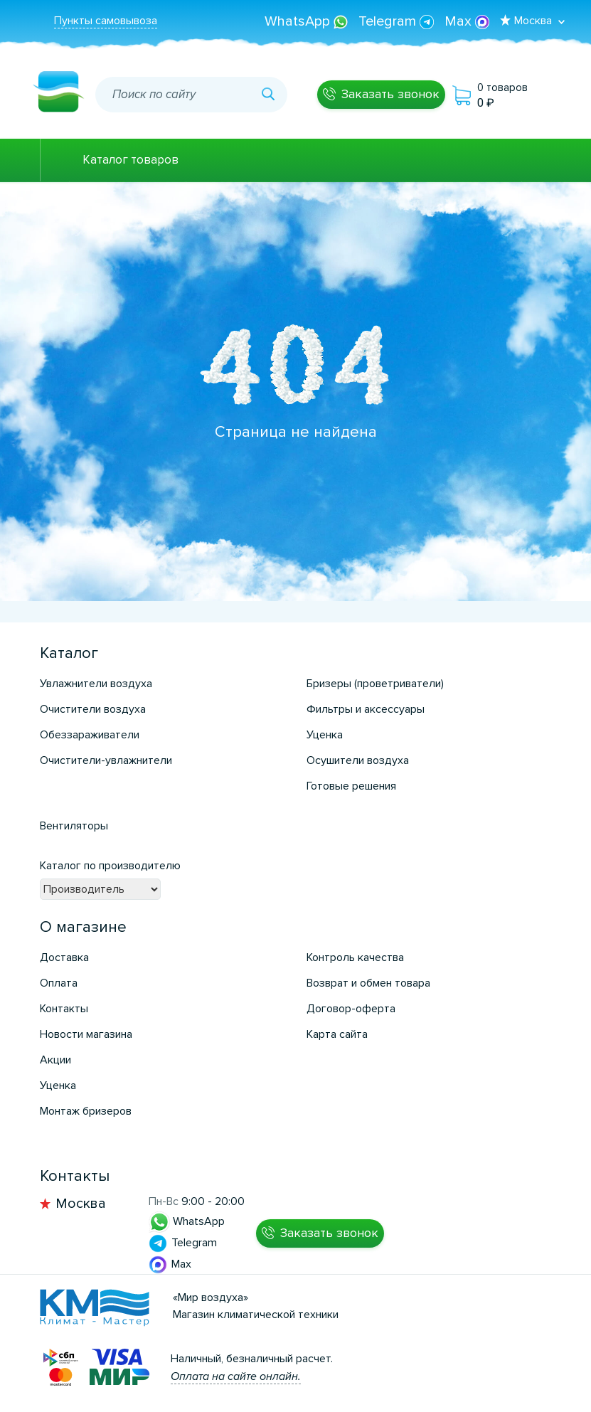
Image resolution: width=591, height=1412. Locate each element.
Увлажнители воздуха (96, 683)
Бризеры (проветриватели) (375, 683)
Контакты (64, 1009)
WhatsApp (308, 21)
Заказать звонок (390, 94)
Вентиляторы (74, 826)
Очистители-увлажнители (106, 760)
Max (466, 21)
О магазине (83, 927)
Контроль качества (355, 957)
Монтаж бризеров (86, 1111)
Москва (80, 1203)
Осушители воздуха (358, 760)
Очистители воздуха (93, 709)
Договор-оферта (351, 1009)
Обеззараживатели (89, 735)
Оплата (59, 983)
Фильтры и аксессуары (366, 709)
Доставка (64, 957)
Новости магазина (86, 1034)
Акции (55, 1060)
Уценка (325, 735)
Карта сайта (337, 1034)
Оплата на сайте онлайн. (236, 1376)
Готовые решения (351, 786)
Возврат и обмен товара (368, 983)
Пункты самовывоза (105, 21)
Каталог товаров (130, 159)
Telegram (397, 21)
